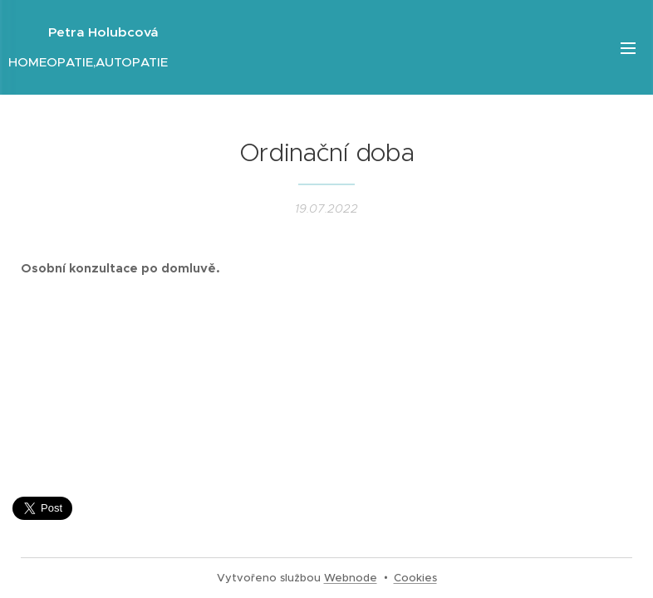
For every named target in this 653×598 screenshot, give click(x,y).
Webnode (350, 578)
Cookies (415, 578)
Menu (628, 48)
